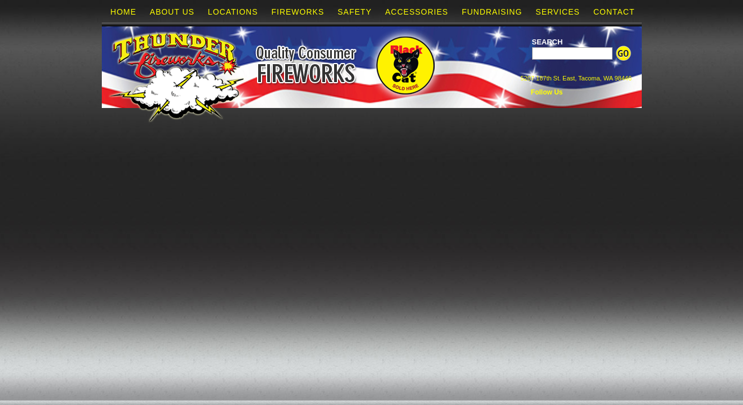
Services (557, 11)
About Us (172, 11)
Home (123, 11)
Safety (354, 11)
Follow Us (546, 92)
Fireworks (297, 11)
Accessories (416, 11)
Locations (233, 11)
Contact (614, 11)
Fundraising (492, 11)
